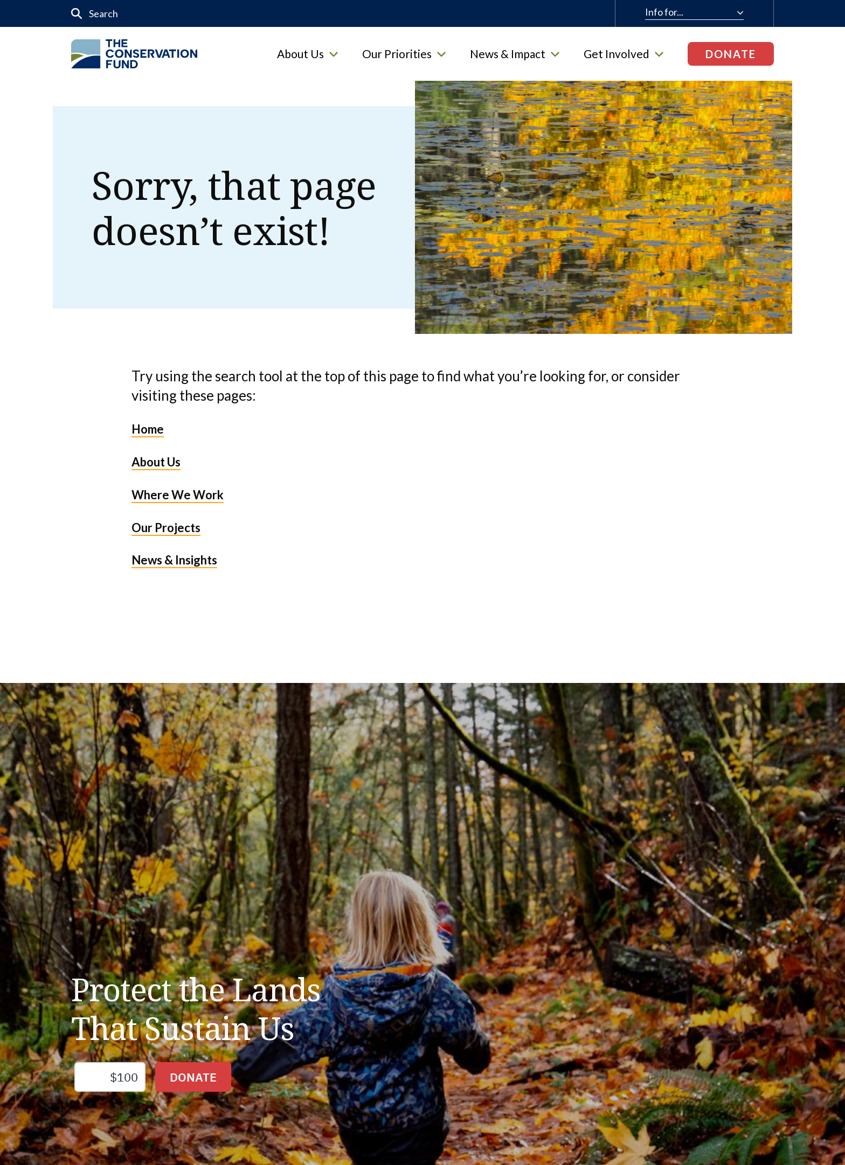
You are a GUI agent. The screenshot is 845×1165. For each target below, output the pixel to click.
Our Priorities (404, 54)
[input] (294, 13)
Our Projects (165, 527)
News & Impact (514, 54)
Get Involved (623, 54)
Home (147, 429)
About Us (307, 54)
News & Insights (174, 560)
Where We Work (177, 494)
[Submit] (76, 13)
